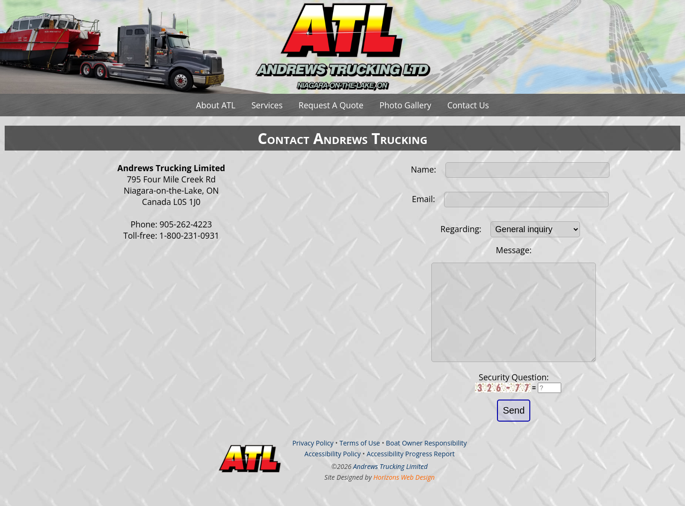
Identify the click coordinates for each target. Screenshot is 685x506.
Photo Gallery (405, 105)
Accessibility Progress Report (411, 472)
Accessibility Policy (332, 472)
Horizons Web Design (404, 495)
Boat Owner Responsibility (426, 461)
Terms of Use (359, 461)
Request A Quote (331, 105)
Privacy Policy (312, 461)
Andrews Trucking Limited (390, 485)
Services (267, 105)
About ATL (215, 105)
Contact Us (468, 105)
